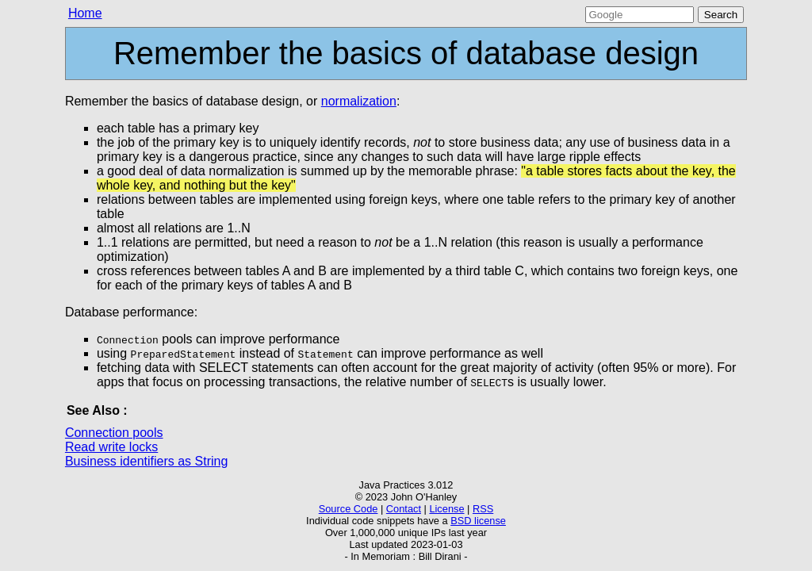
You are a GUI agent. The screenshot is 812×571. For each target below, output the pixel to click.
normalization (358, 101)
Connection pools (114, 432)
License (446, 509)
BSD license (478, 521)
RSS (483, 509)
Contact (403, 509)
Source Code (348, 509)
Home (85, 13)
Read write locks (111, 447)
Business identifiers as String (146, 461)
